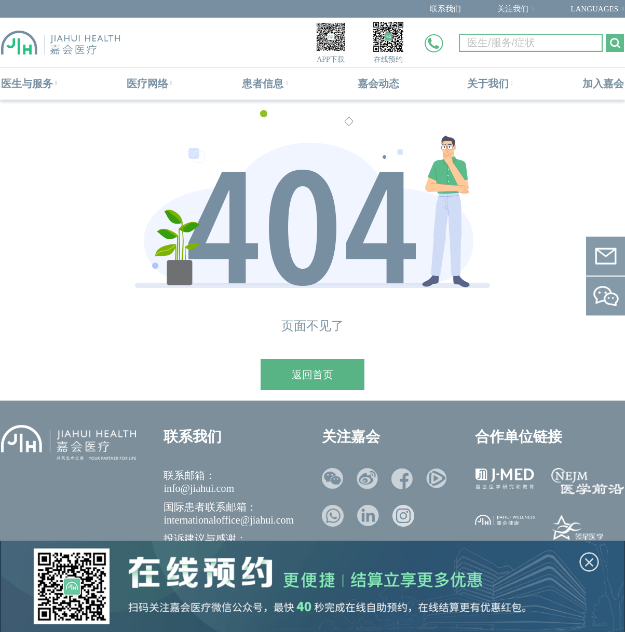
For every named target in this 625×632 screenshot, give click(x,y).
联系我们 (445, 9)
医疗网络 (147, 83)
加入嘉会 (603, 83)
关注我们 (512, 9)
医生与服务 (27, 83)
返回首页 (312, 374)
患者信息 (262, 83)
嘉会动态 (378, 83)
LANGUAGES (594, 9)
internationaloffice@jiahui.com (229, 520)
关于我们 (488, 83)
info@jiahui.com (199, 488)
